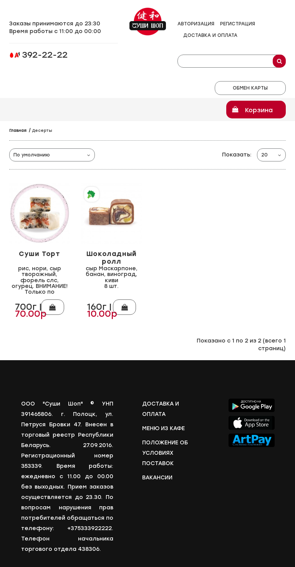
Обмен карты (250, 88)
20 (264, 155)
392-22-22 (45, 55)
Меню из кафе (163, 425)
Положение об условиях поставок (165, 450)
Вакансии (157, 475)
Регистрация (237, 24)
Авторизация (195, 24)
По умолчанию (31, 155)
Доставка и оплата (210, 35)
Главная (18, 130)
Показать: (237, 154)
